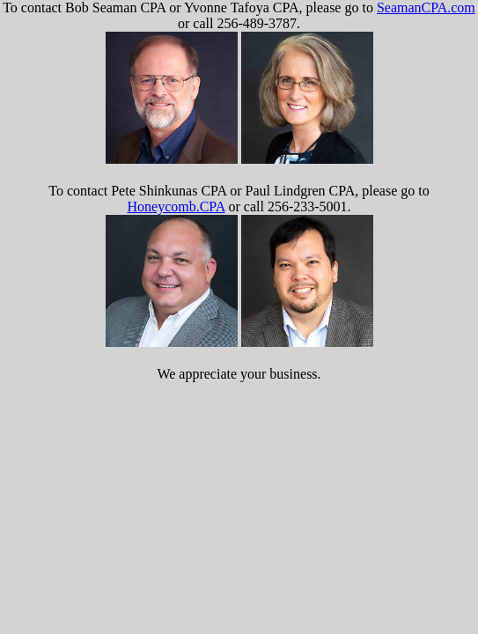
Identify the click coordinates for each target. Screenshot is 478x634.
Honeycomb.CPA (175, 206)
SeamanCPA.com (426, 7)
